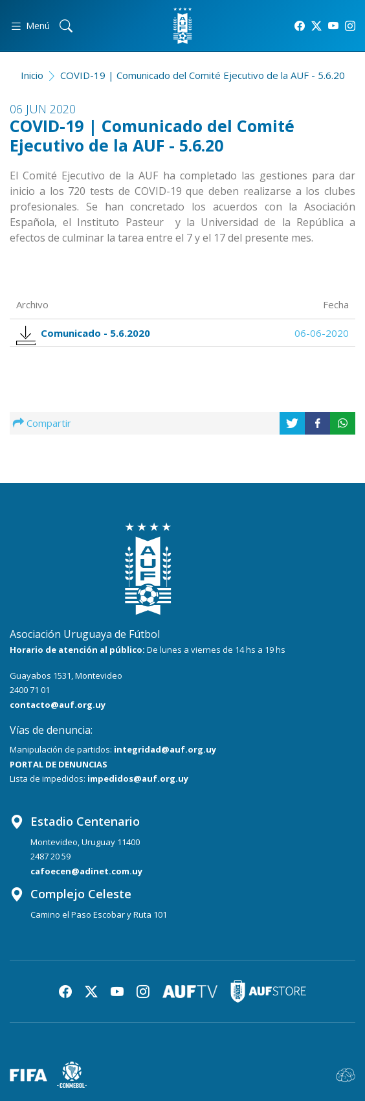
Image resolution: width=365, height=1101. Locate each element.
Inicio (32, 75)
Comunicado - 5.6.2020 (87, 333)
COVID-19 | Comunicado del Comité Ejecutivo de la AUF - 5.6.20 (202, 75)
